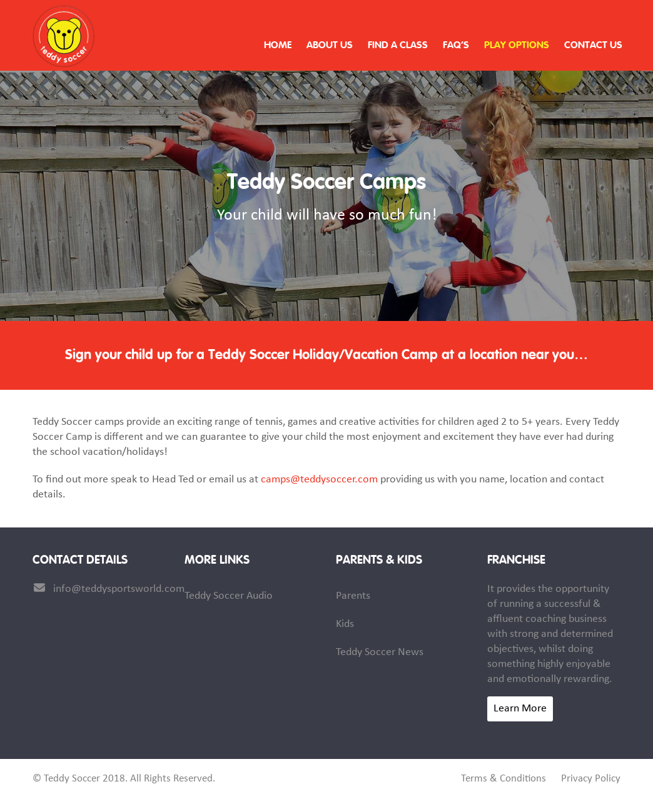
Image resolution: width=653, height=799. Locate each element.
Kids (345, 624)
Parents (353, 596)
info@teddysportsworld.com (119, 589)
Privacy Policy (590, 779)
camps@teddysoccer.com (319, 480)
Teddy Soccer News (379, 652)
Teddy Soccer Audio (229, 596)
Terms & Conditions (503, 779)
